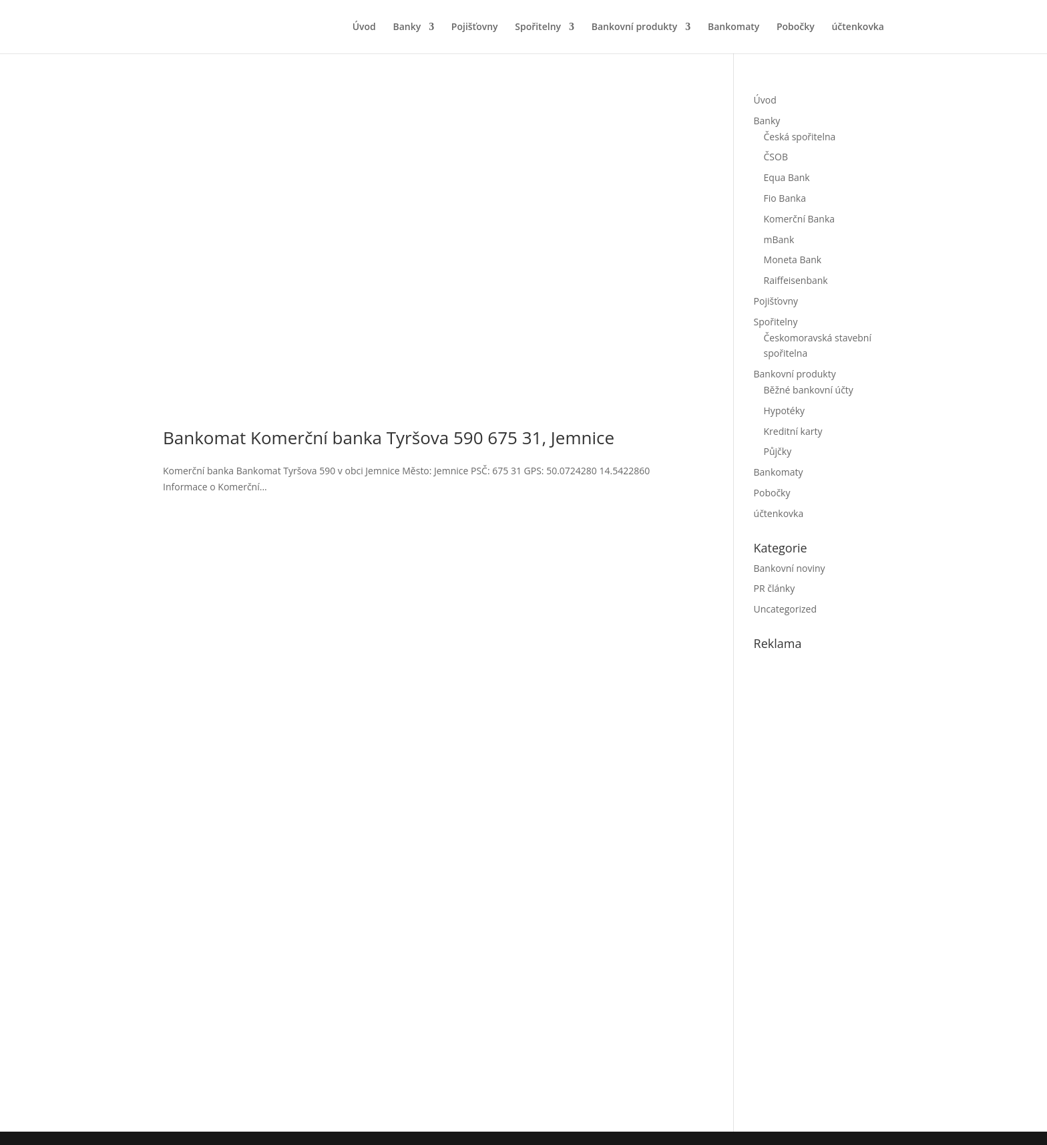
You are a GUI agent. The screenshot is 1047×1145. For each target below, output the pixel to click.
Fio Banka (785, 198)
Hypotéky (784, 410)
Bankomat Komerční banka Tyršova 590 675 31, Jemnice (388, 438)
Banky (407, 27)
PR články (774, 588)
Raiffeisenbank (796, 280)
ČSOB (776, 156)
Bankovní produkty (635, 27)
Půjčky (778, 451)
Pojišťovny (474, 27)
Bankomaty (733, 27)
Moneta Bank (793, 259)
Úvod (364, 27)
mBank (779, 239)
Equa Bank (787, 177)
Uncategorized (785, 609)
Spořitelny (538, 27)
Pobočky (796, 27)
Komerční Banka (799, 218)
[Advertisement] (854, 888)
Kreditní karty (793, 431)
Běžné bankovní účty (808, 389)
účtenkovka (857, 27)
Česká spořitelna (800, 136)
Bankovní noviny (789, 568)
